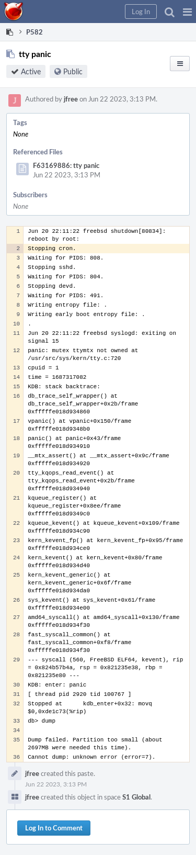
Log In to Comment (54, 828)
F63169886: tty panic (66, 165)
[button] (187, 11)
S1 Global (136, 797)
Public (73, 71)
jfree (71, 99)
